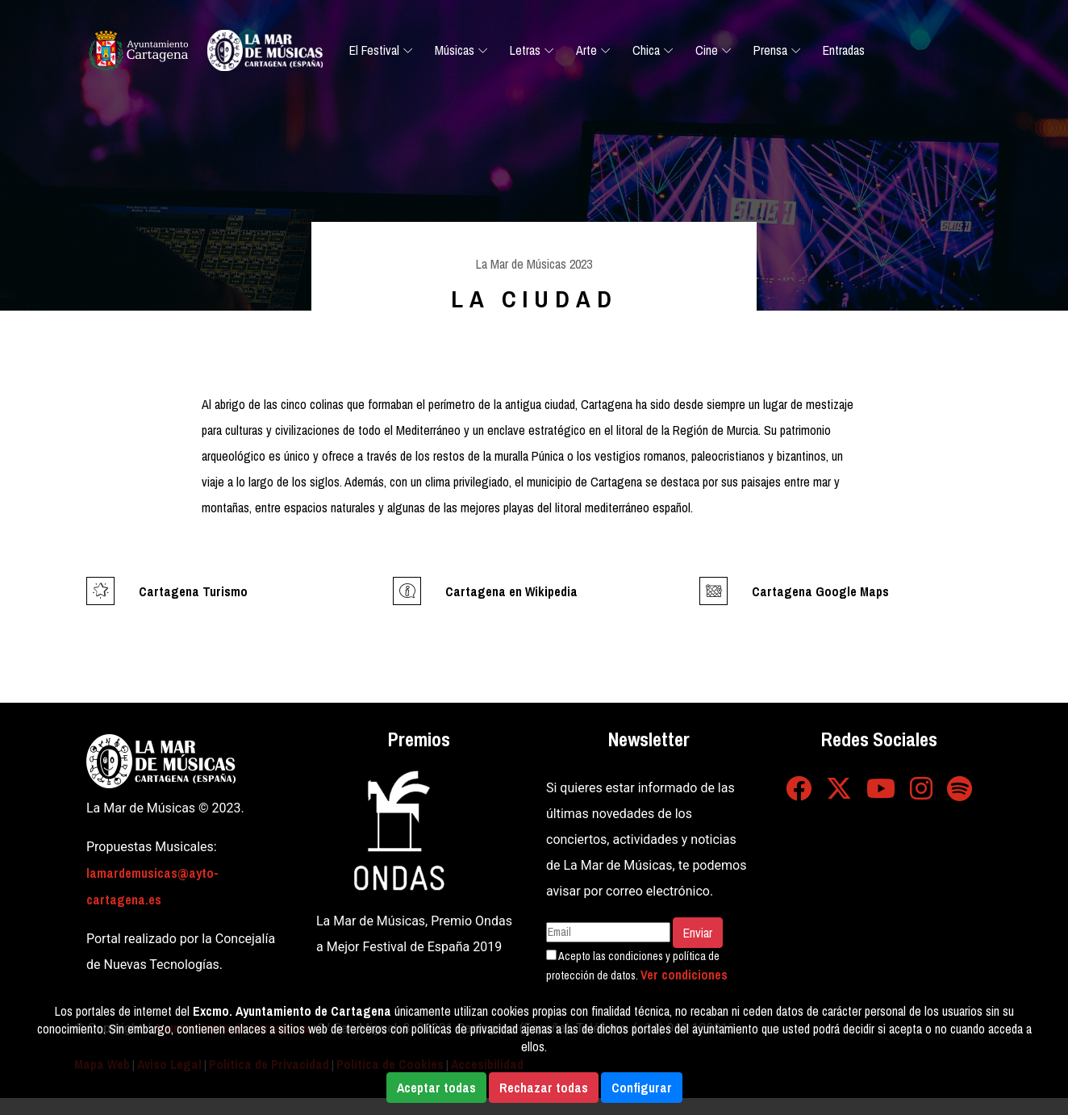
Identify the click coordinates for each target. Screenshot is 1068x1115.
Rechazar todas (543, 1087)
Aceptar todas (436, 1087)
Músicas (454, 50)
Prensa (770, 50)
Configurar (641, 1087)
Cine (706, 50)
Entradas (844, 50)
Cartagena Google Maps (820, 591)
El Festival (374, 50)
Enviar (697, 933)
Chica (646, 50)
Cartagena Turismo (193, 591)
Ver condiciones (684, 974)
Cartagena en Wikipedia (511, 591)
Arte (586, 50)
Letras (525, 50)
